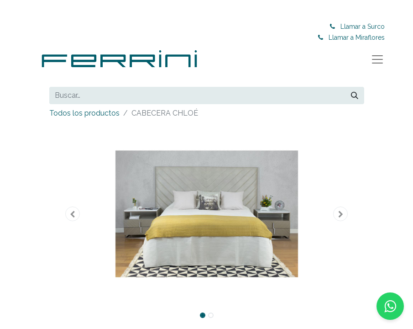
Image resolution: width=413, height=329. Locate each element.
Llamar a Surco (362, 26)
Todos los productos (84, 113)
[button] (73, 214)
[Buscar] (354, 95)
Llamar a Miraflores (357, 37)
